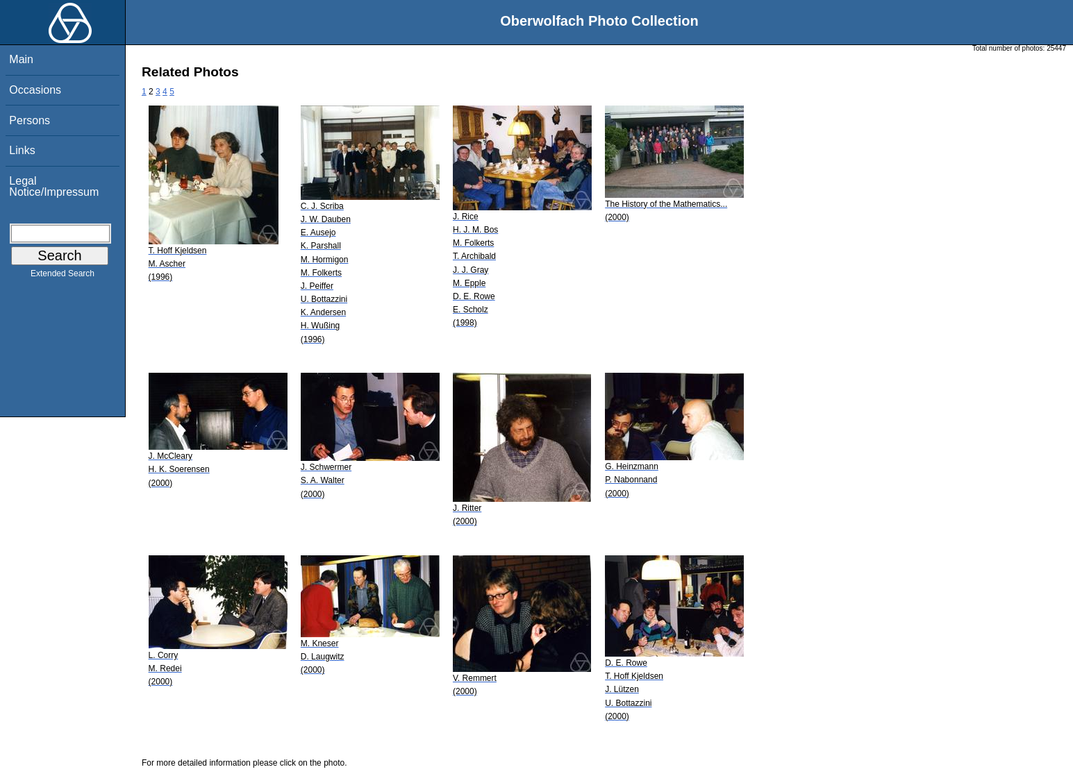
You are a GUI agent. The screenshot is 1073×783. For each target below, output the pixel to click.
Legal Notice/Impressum (54, 186)
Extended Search (62, 276)
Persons (29, 120)
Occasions (35, 90)
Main (21, 59)
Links (22, 150)
